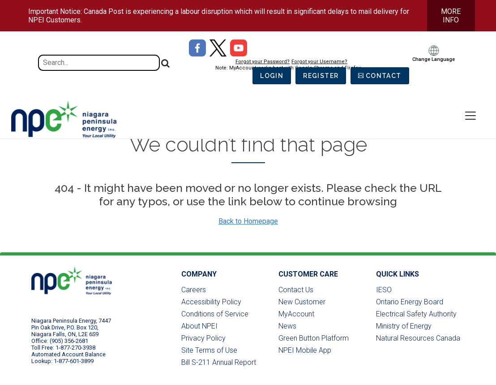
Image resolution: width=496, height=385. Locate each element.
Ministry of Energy (404, 326)
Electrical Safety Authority (416, 314)
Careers (193, 290)
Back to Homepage (248, 221)
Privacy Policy (203, 338)
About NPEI (199, 326)
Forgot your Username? (319, 62)
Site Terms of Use (209, 350)
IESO (384, 290)
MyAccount (296, 314)
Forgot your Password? (262, 62)
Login (271, 75)
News (287, 326)
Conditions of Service (214, 314)
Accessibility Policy (211, 302)
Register (320, 75)
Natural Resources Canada (418, 338)
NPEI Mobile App (304, 350)
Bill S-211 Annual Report (218, 362)
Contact (384, 75)
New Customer (301, 302)
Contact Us (295, 290)
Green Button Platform (313, 338)
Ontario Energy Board (409, 302)
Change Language (433, 59)
